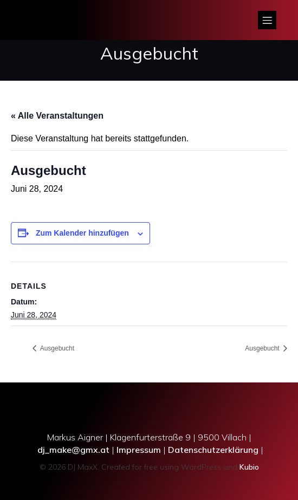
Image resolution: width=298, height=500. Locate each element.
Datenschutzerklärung (213, 449)
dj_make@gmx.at (73, 449)
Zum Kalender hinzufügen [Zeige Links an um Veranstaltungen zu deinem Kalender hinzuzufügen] (82, 233)
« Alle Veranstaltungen (57, 115)
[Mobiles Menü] (267, 20)
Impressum (138, 449)
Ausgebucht (56, 348)
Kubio (249, 467)
